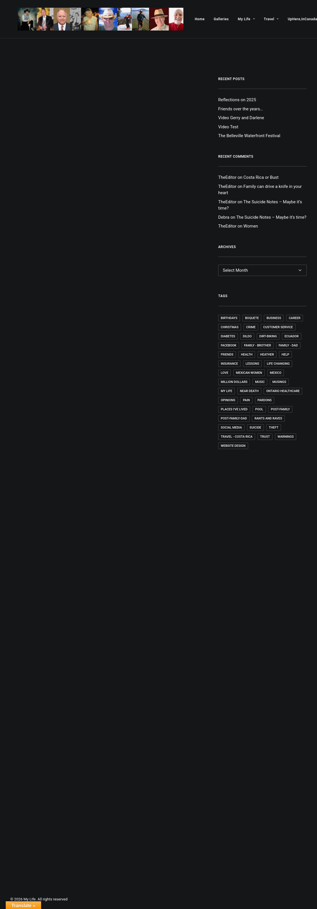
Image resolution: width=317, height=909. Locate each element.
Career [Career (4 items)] (294, 318)
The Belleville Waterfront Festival (249, 135)
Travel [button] (256, 19)
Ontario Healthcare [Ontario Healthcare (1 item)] (283, 391)
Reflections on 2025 (237, 99)
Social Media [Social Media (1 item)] (231, 427)
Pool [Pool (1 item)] (259, 409)
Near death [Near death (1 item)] (249, 391)
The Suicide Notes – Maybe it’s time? (271, 217)
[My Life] (93, 19)
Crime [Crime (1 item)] (251, 327)
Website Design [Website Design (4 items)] (233, 446)
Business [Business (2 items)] (273, 318)
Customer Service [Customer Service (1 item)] (278, 327)
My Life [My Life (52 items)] (226, 391)
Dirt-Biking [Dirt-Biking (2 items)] (268, 336)
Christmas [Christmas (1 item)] (229, 327)
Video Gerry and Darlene (241, 117)
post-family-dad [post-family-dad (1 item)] (234, 418)
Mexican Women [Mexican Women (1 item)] (249, 373)
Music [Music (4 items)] (260, 382)
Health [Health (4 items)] (246, 354)
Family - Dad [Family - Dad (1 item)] (288, 345)
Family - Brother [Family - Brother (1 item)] (257, 345)
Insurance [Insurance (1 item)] (229, 364)
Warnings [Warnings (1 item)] (286, 437)
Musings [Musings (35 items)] (279, 382)
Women (250, 226)
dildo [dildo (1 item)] (247, 336)
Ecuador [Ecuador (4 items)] (291, 336)
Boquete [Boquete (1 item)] (252, 318)
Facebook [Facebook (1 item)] (228, 345)
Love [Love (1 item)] (224, 373)
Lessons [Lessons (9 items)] (252, 364)
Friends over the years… (240, 108)
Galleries (206, 19)
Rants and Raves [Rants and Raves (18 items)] (268, 418)
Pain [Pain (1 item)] (246, 400)
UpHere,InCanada (287, 19)
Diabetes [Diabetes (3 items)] (228, 336)
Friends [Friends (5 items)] (227, 354)
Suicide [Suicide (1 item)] (255, 427)
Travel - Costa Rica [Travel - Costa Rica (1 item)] (236, 437)
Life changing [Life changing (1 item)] (278, 364)
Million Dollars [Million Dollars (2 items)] (234, 382)
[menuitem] (185, 19)
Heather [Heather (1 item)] (267, 354)
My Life (231, 19)
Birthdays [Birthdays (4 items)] (229, 318)
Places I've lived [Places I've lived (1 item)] (234, 409)
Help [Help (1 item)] (285, 354)
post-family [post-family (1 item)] (280, 409)
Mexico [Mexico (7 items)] (276, 373)
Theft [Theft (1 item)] (273, 427)
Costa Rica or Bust (260, 177)
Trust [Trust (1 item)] (265, 437)
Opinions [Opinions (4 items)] (228, 400)
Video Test (228, 126)
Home (185, 19)
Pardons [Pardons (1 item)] (265, 400)
